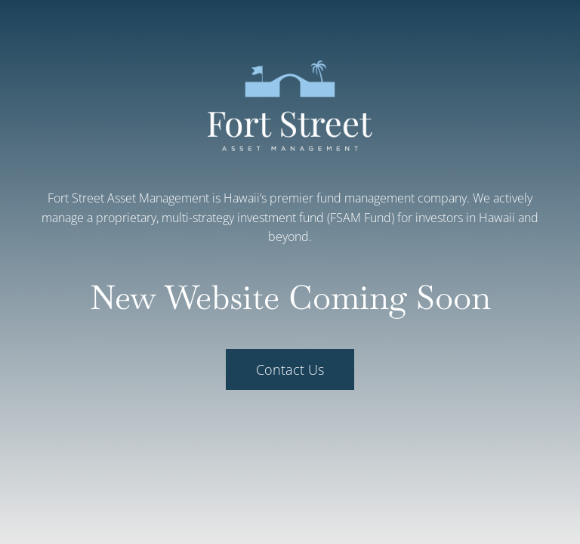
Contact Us (290, 369)
